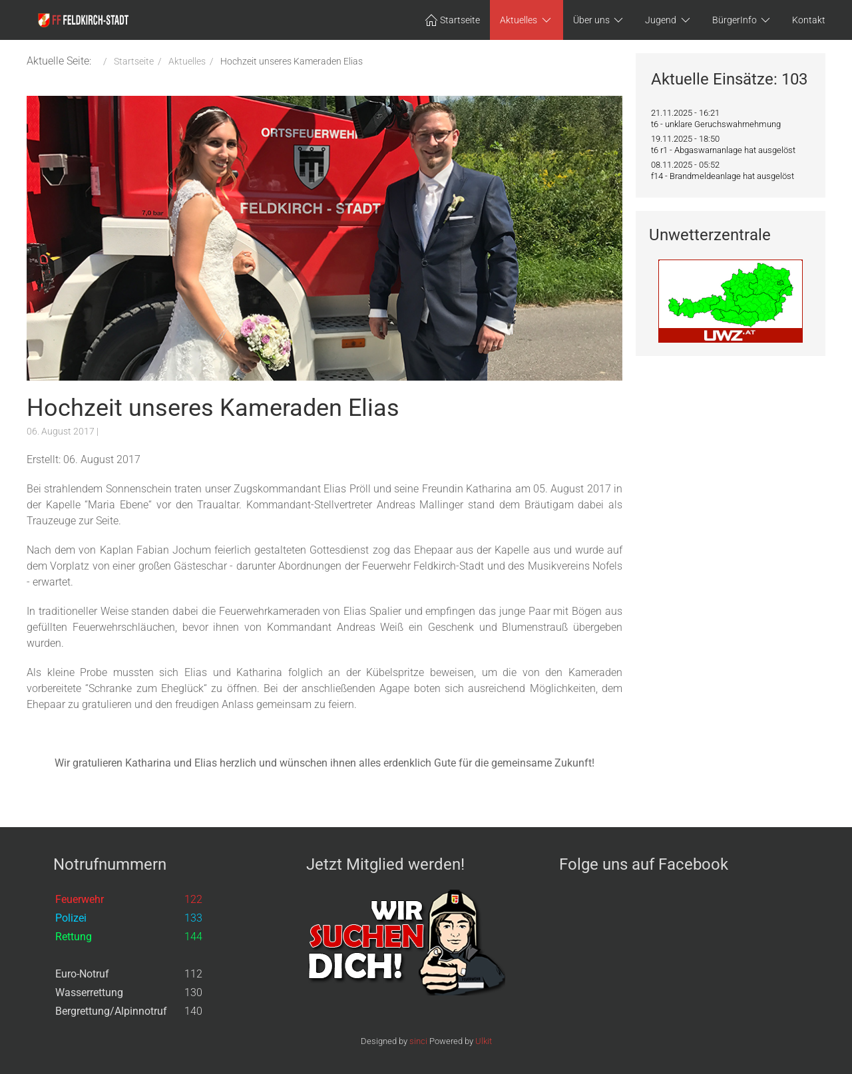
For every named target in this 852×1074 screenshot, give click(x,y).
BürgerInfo (742, 20)
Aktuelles (526, 20)
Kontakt (808, 20)
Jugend (668, 20)
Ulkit (483, 1041)
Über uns (599, 20)
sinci (418, 1041)
